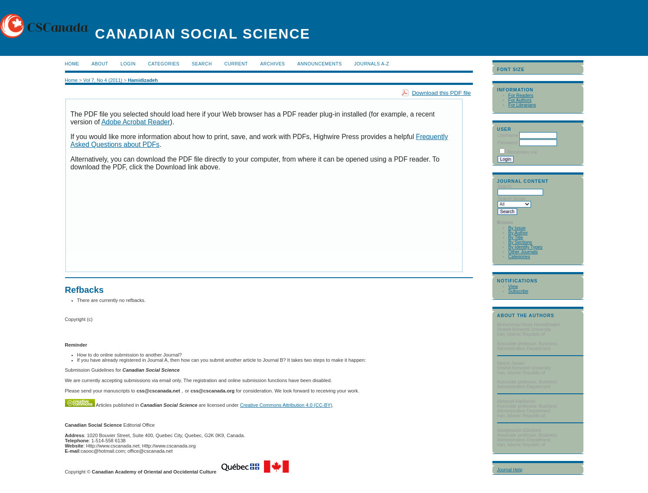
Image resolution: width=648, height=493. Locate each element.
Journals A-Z (371, 64)
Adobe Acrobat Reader (135, 122)
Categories (519, 256)
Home (72, 64)
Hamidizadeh (143, 80)
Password (508, 142)
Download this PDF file (441, 93)
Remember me (522, 152)
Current (235, 64)
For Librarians (522, 105)
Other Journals (523, 252)
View (513, 286)
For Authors (520, 100)
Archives (272, 64)
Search (202, 64)
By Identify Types (525, 247)
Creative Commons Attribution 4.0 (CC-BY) (286, 405)
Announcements (319, 64)
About (99, 64)
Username (508, 135)
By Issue (517, 228)
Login (128, 64)
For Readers (521, 95)
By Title (515, 237)
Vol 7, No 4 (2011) (102, 80)
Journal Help (509, 469)
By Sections (520, 242)
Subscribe (518, 291)
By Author (518, 232)
